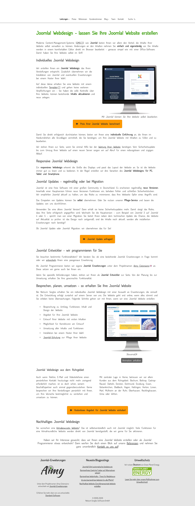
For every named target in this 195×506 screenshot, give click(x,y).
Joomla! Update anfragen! (98, 239)
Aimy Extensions (141, 265)
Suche (140, 19)
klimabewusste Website (67, 427)
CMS (78, 42)
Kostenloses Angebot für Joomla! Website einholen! (97, 410)
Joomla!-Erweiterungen (58, 486)
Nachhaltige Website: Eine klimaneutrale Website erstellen (97, 484)
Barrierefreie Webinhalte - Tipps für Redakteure (97, 476)
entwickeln (51, 260)
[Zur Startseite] (97, 7)
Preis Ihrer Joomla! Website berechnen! (97, 123)
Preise (68, 19)
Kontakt (127, 19)
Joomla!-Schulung (51, 337)
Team (118, 19)
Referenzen (79, 19)
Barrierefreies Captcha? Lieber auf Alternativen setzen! (97, 471)
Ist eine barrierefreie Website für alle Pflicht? (97, 480)
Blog (109, 19)
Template (53, 87)
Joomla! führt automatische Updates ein (97, 466)
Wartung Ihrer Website (109, 146)
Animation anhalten (131, 360)
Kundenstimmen (95, 19)
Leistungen (55, 19)
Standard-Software (52, 495)
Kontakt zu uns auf (107, 446)
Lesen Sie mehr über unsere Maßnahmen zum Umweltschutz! (142, 480)
